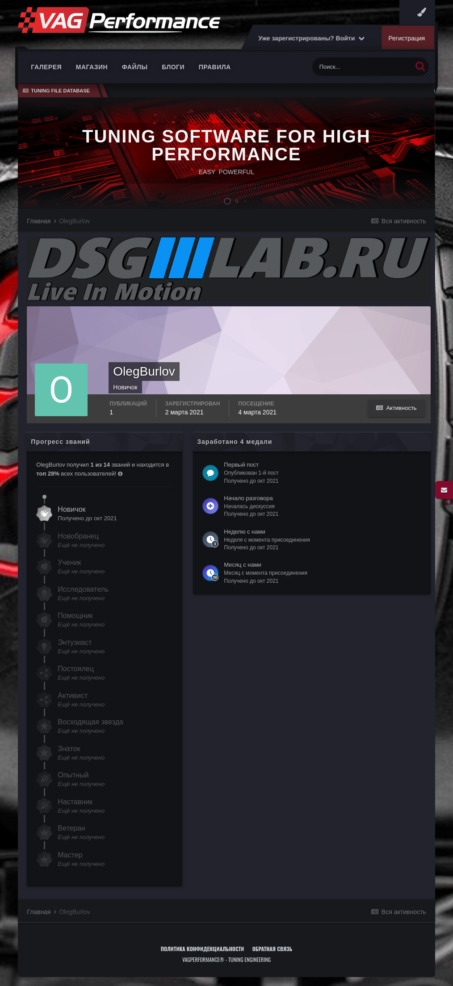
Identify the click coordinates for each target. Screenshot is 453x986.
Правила (215, 67)
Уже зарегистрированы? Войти (312, 38)
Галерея (46, 67)
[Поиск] (362, 67)
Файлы (135, 67)
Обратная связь (272, 949)
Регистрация (407, 38)
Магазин (92, 67)
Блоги (173, 67)
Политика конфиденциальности (202, 949)
